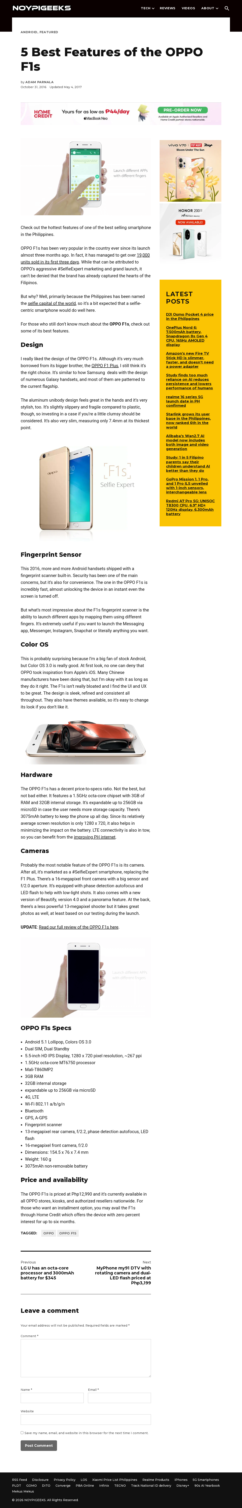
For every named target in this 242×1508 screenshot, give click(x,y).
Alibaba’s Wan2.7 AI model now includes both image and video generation (187, 442)
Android (29, 32)
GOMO (31, 1486)
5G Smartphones (206, 1480)
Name (26, 1390)
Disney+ (182, 1486)
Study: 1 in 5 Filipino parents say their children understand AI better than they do (188, 464)
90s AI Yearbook (207, 1486)
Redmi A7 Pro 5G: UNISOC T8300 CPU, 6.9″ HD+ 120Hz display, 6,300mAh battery (190, 507)
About (207, 8)
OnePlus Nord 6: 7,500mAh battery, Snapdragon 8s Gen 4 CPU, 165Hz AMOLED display (187, 336)
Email (93, 1390)
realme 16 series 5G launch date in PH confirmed (184, 401)
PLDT (16, 1486)
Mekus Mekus (23, 1491)
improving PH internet (95, 837)
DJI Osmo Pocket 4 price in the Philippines (190, 316)
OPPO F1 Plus (105, 365)
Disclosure (40, 1480)
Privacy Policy (65, 1480)
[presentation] (153, 8)
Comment (29, 1336)
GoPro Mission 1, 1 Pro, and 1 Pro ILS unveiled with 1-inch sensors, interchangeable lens (187, 485)
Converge (63, 1486)
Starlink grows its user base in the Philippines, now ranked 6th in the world (188, 420)
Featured (49, 32)
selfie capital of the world (52, 303)
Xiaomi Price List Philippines (114, 1480)
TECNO (120, 1486)
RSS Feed (19, 1480)
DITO (46, 1486)
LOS (84, 1480)
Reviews (168, 8)
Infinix (104, 1486)
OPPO (48, 1233)
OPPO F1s (68, 1233)
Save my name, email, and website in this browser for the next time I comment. (86, 1433)
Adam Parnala (39, 82)
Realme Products (155, 1480)
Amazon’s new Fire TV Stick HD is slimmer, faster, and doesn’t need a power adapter (190, 359)
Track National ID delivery (151, 1486)
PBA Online (85, 1486)
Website (27, 1411)
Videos (188, 8)
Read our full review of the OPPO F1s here (79, 927)
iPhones (181, 1480)
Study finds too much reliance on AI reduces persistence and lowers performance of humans (189, 381)
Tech (146, 8)
